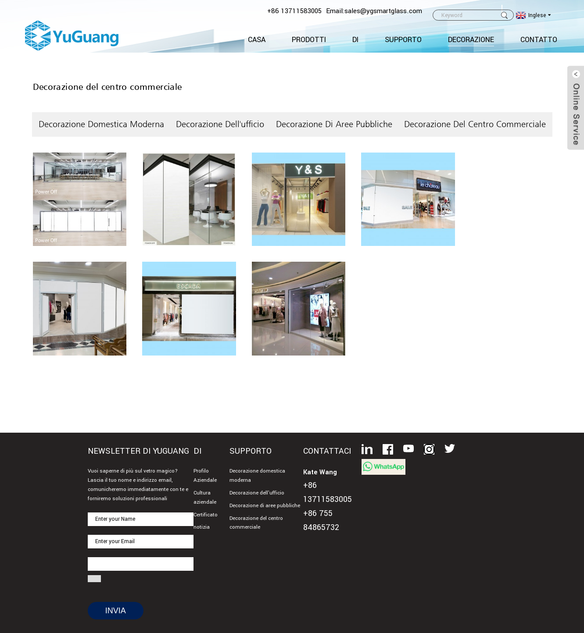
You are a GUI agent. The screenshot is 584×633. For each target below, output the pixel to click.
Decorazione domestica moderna (101, 124)
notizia (201, 527)
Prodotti (309, 40)
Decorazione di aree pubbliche (334, 124)
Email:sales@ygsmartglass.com (374, 11)
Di (355, 40)
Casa (256, 40)
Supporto (403, 40)
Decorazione (471, 40)
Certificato (205, 515)
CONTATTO (538, 40)
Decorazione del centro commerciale (475, 124)
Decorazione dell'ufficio (220, 124)
